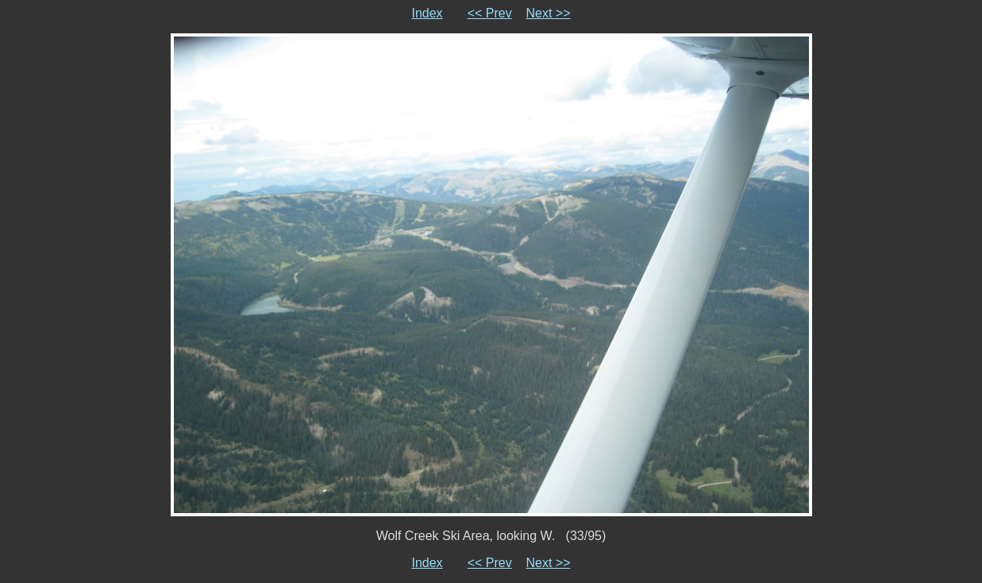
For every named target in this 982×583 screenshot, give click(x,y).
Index (426, 13)
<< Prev (490, 13)
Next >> (548, 13)
